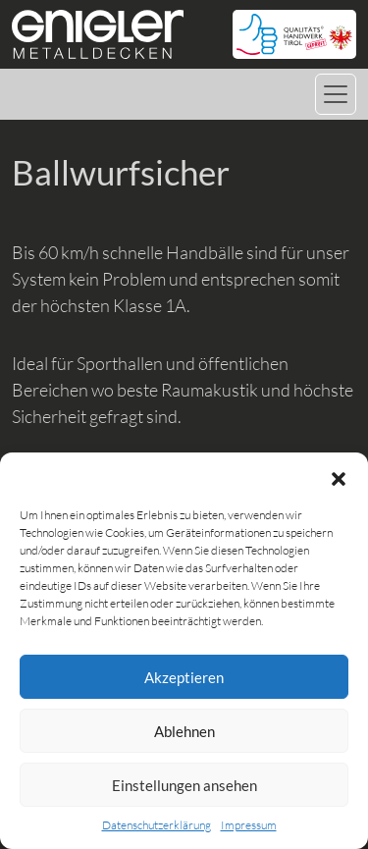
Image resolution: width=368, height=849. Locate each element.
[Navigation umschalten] (335, 94)
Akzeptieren (184, 677)
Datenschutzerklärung (156, 825)
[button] (338, 477)
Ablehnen (184, 731)
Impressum (249, 825)
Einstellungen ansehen (184, 785)
